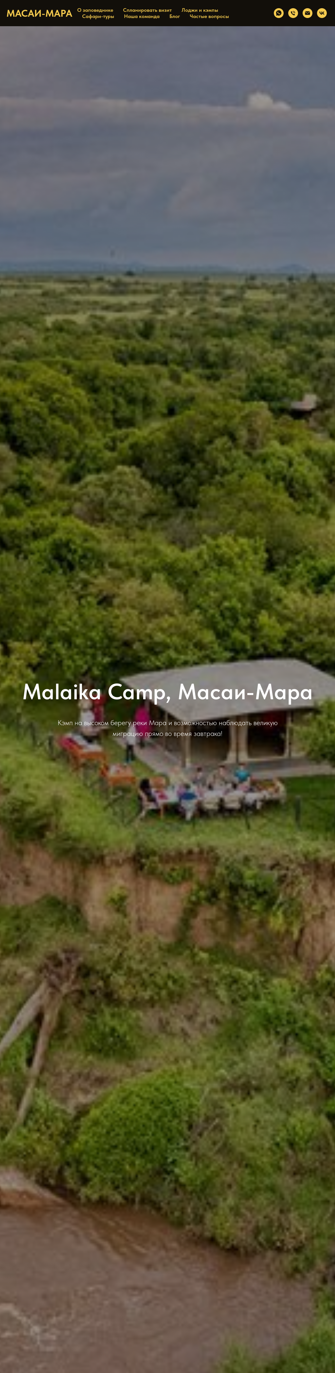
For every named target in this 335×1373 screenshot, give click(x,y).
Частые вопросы (209, 16)
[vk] (322, 13)
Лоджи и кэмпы (200, 10)
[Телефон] (293, 13)
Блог (174, 16)
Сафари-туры (98, 16)
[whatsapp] (279, 13)
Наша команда (142, 16)
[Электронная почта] (307, 13)
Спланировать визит (147, 10)
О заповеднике (95, 10)
